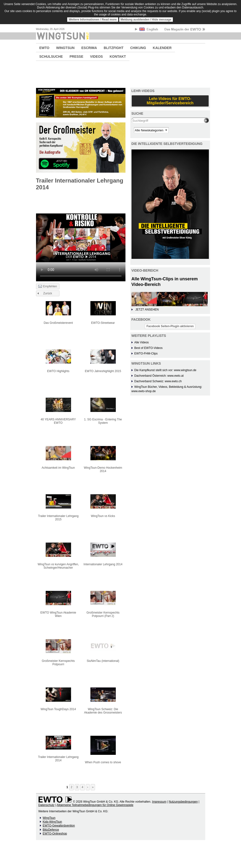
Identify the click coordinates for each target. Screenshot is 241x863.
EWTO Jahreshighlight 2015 (103, 371)
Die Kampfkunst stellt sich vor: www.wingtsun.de (165, 370)
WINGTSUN (65, 48)
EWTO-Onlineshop (55, 833)
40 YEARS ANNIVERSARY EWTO (58, 421)
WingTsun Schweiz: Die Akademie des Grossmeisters (103, 710)
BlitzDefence (51, 829)
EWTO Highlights (58, 371)
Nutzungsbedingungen (183, 801)
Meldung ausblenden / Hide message (146, 19)
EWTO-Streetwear (103, 323)
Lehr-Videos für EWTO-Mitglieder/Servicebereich (170, 101)
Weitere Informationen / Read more (93, 19)
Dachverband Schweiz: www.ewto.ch (158, 381)
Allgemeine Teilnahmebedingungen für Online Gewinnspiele (95, 805)
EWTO (44, 48)
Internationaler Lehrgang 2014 (103, 564)
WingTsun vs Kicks (103, 516)
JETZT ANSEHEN (147, 309)
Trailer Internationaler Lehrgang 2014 (58, 758)
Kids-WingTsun (52, 821)
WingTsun (49, 818)
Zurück (47, 293)
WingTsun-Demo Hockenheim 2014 (103, 469)
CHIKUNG (138, 48)
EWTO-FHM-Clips (146, 353)
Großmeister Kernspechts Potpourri (58, 662)
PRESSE (76, 56)
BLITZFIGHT (114, 48)
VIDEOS (96, 56)
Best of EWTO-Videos (148, 348)
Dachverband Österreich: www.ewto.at (159, 375)
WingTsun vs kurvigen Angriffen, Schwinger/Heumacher (58, 566)
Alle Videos (141, 342)
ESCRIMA (89, 48)
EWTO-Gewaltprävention (59, 825)
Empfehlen (47, 287)
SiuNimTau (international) (103, 661)
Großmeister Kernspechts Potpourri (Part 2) (103, 614)
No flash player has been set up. (80, 237)
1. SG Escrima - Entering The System (103, 421)
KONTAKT (118, 56)
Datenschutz (46, 805)
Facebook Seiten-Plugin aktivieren (170, 326)
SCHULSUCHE (51, 56)
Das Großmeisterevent (58, 323)
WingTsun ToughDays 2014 (58, 709)
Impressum (159, 801)
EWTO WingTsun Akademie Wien (58, 614)
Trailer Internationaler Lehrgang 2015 (58, 517)
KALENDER (162, 48)
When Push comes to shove (103, 762)
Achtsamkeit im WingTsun (58, 467)
